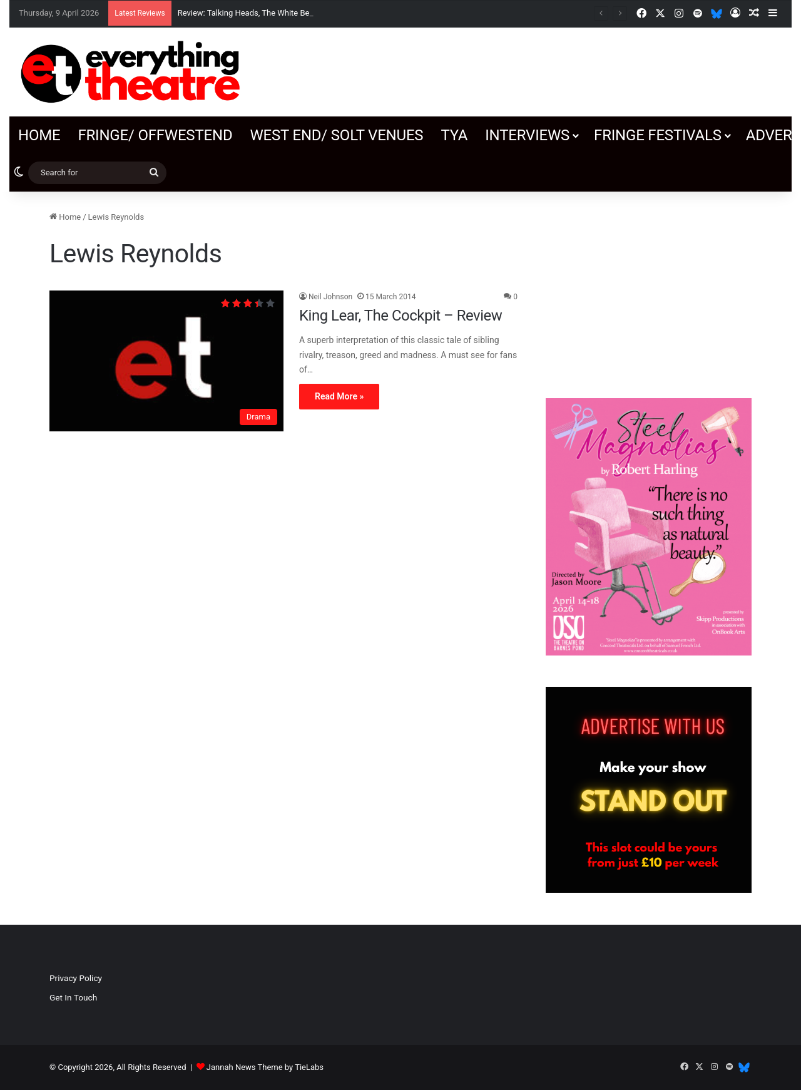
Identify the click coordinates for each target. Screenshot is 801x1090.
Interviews (527, 135)
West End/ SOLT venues (336, 135)
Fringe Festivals (658, 135)
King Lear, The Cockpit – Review (400, 315)
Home (39, 135)
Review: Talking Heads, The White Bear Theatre (262, 13)
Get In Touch (73, 997)
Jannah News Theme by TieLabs (265, 1067)
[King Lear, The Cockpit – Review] (166, 360)
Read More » (339, 396)
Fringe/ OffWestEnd (155, 135)
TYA (454, 135)
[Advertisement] (649, 288)
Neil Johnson (330, 296)
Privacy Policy (75, 978)
